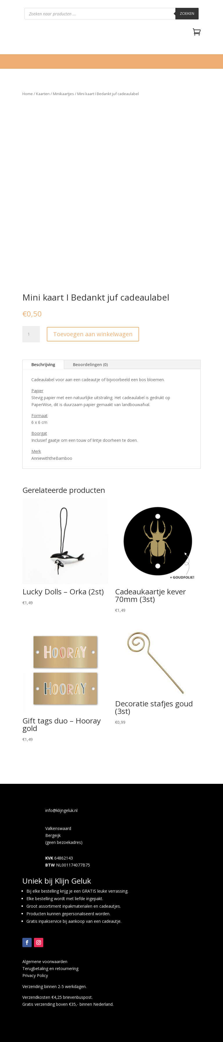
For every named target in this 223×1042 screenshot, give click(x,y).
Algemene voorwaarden (44, 961)
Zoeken (187, 13)
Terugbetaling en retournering (50, 968)
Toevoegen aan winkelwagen (93, 334)
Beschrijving (43, 364)
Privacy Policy (35, 975)
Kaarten (43, 93)
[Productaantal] (31, 334)
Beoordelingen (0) (90, 364)
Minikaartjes (63, 93)
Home (27, 93)
